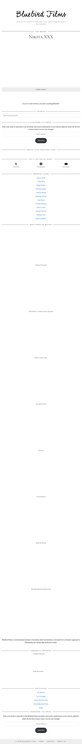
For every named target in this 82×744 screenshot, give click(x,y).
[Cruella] (41, 434)
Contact (51, 741)
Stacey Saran (41, 178)
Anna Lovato (41, 207)
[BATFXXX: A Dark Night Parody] (41, 295)
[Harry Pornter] (41, 249)
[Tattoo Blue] (41, 480)
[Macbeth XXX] (41, 388)
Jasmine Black (41, 193)
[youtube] (66, 165)
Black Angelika (41, 218)
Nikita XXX (41, 37)
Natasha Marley (41, 211)
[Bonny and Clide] (41, 341)
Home (41, 741)
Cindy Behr (41, 181)
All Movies (41, 692)
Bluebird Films (41, 14)
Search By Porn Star (41, 700)
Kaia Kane (41, 200)
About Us (62, 741)
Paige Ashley (41, 185)
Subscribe (41, 140)
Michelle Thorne (41, 196)
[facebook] (41, 165)
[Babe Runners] (41, 527)
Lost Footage (41, 696)
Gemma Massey (41, 204)
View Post (41, 89)
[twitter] (15, 165)
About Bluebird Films (41, 704)
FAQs (41, 708)
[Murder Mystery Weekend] (41, 573)
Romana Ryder (41, 189)
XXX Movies (41, 31)
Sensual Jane (41, 215)
